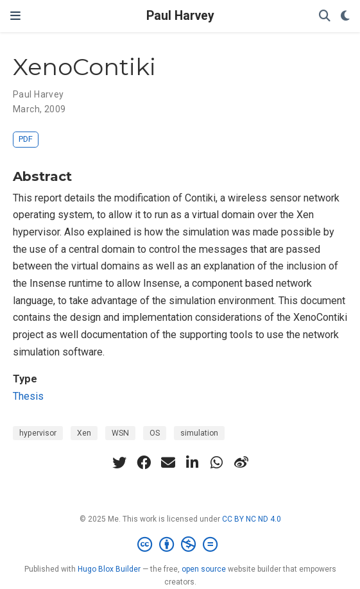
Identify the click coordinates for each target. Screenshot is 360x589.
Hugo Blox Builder (109, 569)
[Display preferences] (345, 16)
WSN (120, 433)
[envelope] (168, 462)
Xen (84, 433)
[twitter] (119, 462)
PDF (26, 139)
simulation (199, 433)
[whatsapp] (217, 462)
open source (204, 569)
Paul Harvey (180, 15)
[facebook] (143, 462)
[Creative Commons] (180, 544)
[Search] (324, 16)
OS (155, 433)
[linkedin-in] (192, 462)
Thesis (28, 396)
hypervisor (37, 433)
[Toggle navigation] (15, 15)
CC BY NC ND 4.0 (251, 519)
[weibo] (241, 462)
